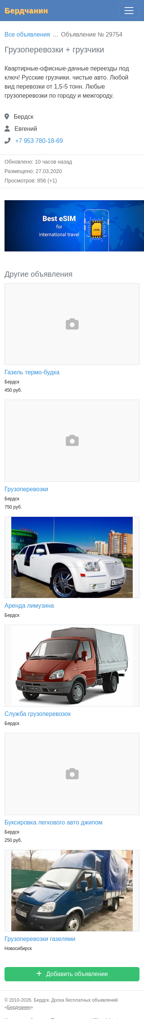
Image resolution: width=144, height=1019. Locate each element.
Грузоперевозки (26, 489)
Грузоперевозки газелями (40, 939)
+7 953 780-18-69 (39, 141)
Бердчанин (26, 10)
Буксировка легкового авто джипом (54, 822)
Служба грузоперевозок (38, 714)
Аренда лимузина (29, 605)
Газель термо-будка (32, 372)
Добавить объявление (72, 974)
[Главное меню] (128, 10)
